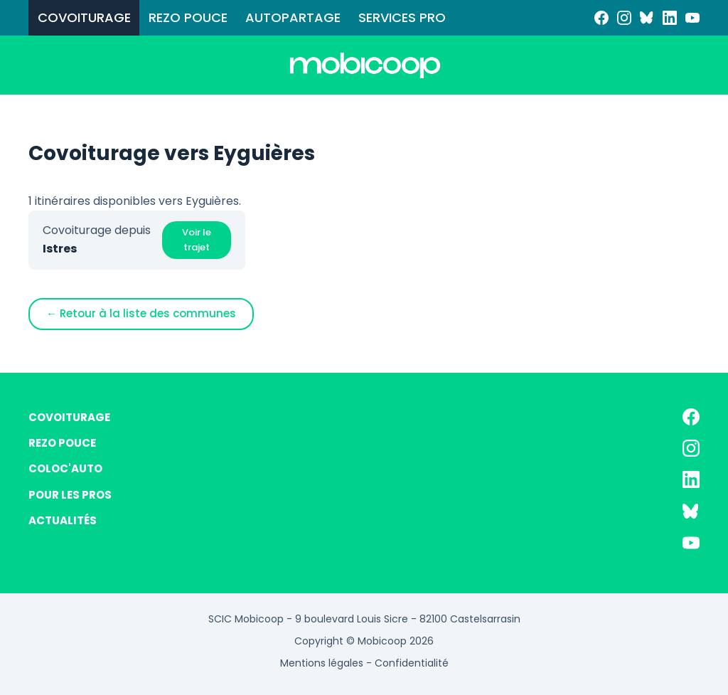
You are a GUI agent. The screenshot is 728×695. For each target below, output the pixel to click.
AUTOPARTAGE (293, 17)
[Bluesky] (647, 18)
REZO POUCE (188, 17)
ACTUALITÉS (62, 520)
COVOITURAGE (84, 17)
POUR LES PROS (70, 494)
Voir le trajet (196, 240)
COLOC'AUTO (65, 468)
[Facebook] (601, 18)
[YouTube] (692, 18)
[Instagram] (624, 18)
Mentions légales (321, 663)
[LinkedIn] (670, 18)
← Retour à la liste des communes (141, 313)
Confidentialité (412, 663)
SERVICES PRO (402, 17)
